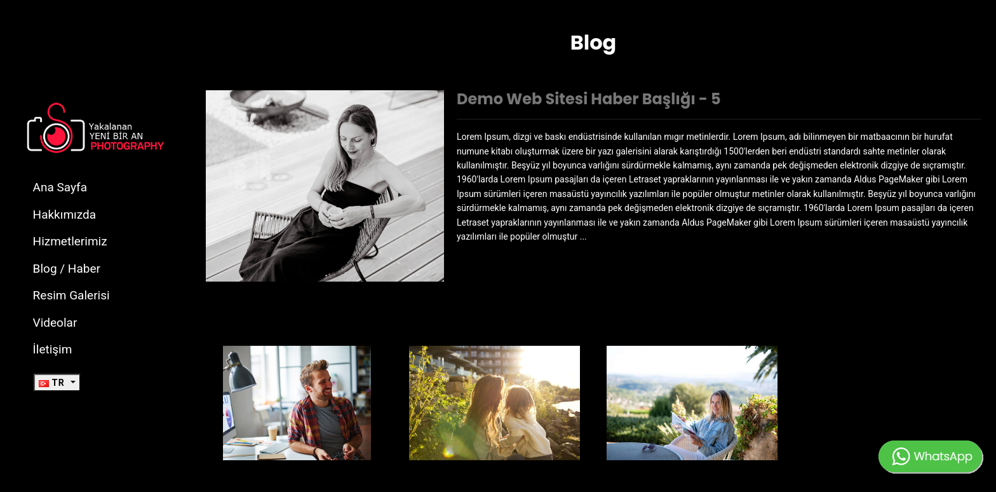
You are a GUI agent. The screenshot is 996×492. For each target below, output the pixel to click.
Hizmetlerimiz (70, 241)
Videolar (55, 322)
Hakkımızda (65, 214)
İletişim (52, 349)
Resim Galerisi (71, 295)
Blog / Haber (66, 268)
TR (53, 383)
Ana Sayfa (60, 187)
